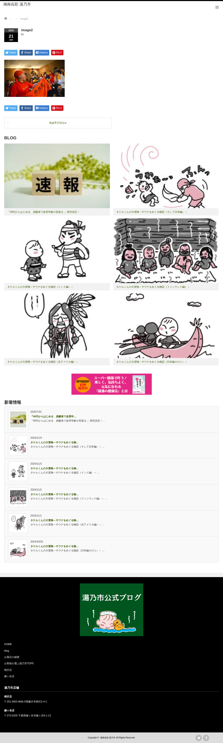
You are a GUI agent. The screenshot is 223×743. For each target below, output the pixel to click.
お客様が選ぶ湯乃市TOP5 (19, 663)
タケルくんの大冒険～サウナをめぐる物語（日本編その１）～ (151, 361)
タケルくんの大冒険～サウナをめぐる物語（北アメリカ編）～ (42, 361)
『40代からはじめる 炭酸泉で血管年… (53, 416)
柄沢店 (8, 669)
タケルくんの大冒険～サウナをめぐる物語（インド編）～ (40, 286)
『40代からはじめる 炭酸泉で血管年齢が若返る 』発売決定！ (43, 211)
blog (6, 650)
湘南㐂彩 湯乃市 (17, 4)
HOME (8, 644)
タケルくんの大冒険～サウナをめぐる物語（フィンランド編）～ (153, 286)
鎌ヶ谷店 (9, 676)
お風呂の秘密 (11, 657)
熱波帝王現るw (57, 122)
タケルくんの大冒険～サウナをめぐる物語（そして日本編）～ (151, 211)
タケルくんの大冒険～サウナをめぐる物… (54, 442)
